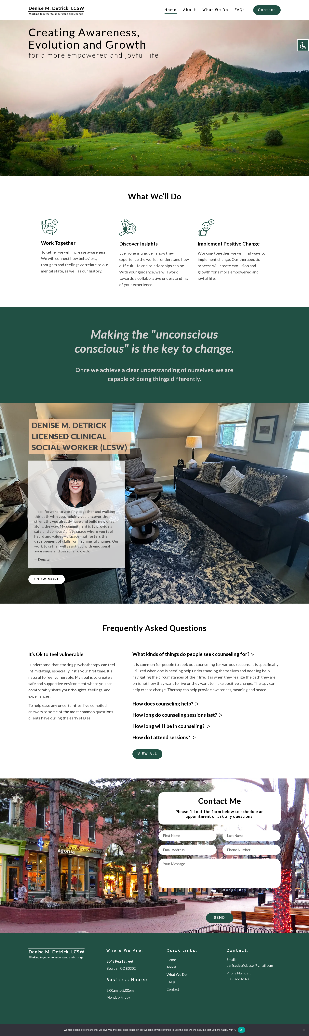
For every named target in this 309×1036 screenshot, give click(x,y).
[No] (304, 1030)
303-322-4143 (237, 979)
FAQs (240, 10)
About (189, 10)
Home (171, 10)
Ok (241, 1029)
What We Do (215, 10)
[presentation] (188, 901)
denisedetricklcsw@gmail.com (249, 966)
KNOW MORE (47, 579)
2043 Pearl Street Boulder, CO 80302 (121, 964)
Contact (267, 10)
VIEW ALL (147, 754)
